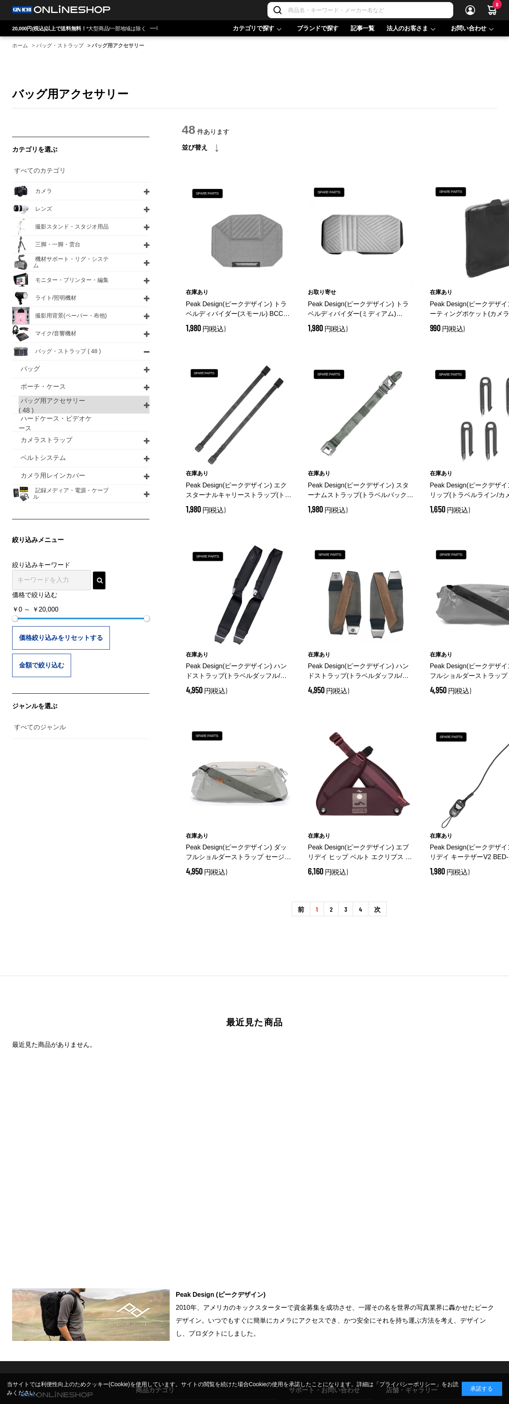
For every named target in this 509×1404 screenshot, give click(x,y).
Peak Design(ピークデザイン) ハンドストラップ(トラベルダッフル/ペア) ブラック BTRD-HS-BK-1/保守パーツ (238, 672)
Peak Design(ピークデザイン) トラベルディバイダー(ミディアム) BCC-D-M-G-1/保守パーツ (358, 310)
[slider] (15, 618)
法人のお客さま (407, 28)
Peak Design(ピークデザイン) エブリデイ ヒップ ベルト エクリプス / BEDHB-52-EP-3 (358, 853)
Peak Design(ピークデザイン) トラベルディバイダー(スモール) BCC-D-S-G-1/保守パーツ (237, 310)
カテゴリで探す (253, 28)
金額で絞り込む (41, 665)
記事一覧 (362, 28)
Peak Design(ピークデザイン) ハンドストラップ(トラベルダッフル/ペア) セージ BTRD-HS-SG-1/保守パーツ (360, 672)
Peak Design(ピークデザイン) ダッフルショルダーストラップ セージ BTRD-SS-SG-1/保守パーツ (238, 853)
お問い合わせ (468, 28)
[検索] (277, 10)
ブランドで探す (318, 28)
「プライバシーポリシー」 (408, 1384)
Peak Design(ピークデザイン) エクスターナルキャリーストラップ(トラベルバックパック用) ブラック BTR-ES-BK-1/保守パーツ (238, 491)
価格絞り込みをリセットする (61, 637)
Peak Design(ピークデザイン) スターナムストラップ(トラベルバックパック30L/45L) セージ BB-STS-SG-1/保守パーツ (360, 491)
